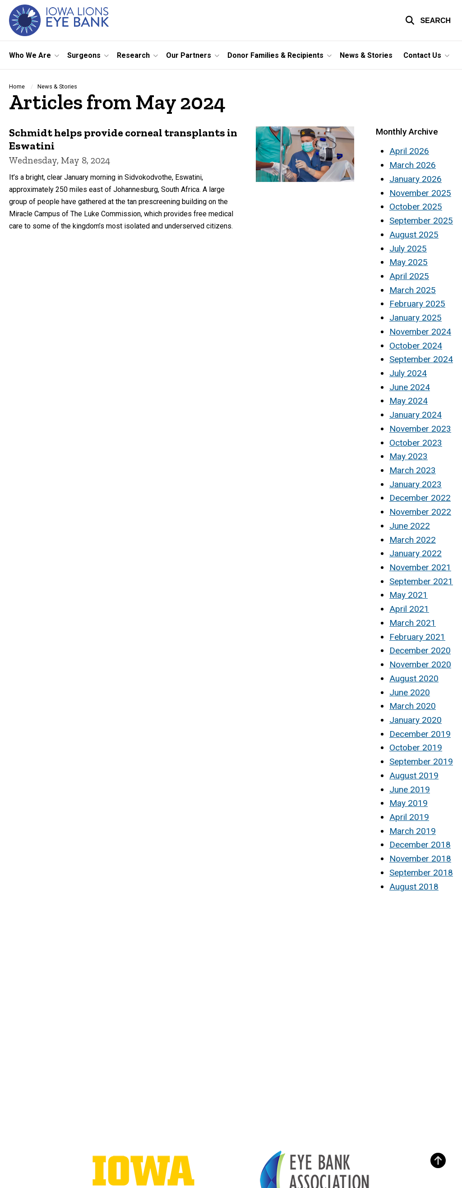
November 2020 (420, 664)
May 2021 (408, 595)
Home (17, 86)
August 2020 (414, 678)
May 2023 (408, 456)
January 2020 (415, 720)
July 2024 (408, 373)
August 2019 (414, 775)
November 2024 (420, 331)
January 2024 (415, 415)
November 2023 (420, 429)
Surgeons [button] (84, 55)
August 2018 (414, 886)
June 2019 (409, 789)
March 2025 (412, 290)
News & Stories (366, 55)
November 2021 (420, 567)
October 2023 (415, 443)
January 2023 (415, 484)
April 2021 (409, 609)
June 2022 (409, 526)
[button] (428, 20)
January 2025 (415, 317)
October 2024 (415, 345)
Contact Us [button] (422, 55)
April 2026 (409, 151)
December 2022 (420, 498)
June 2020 (409, 692)
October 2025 (415, 206)
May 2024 (408, 401)
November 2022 (420, 512)
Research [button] (133, 55)
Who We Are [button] (30, 55)
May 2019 (408, 803)
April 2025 (409, 276)
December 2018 (420, 844)
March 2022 (412, 540)
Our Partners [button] (188, 55)
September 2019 (421, 761)
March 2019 (412, 831)
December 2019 (420, 734)
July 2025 (408, 248)
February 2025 (417, 303)
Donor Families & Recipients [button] (275, 55)
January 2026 (415, 179)
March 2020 (412, 706)
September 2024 (421, 359)
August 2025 (414, 234)
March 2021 (412, 623)
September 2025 (421, 220)
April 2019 (409, 817)
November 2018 (420, 858)
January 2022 (415, 553)
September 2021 (421, 581)
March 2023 (412, 470)
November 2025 (420, 193)
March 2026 (412, 165)
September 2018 (421, 872)
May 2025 (408, 262)
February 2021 (417, 637)
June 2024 (409, 387)
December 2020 (420, 650)
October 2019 (415, 747)
